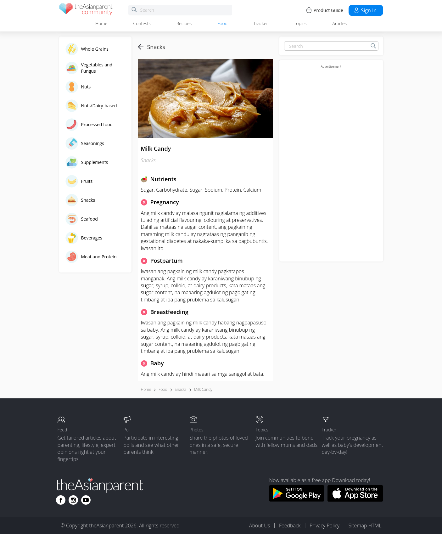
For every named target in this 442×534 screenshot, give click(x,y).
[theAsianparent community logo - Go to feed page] (86, 10)
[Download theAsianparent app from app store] (355, 499)
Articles (339, 23)
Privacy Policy (324, 525)
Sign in (365, 10)
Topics (300, 23)
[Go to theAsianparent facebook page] (60, 500)
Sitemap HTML (365, 525)
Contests (141, 23)
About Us (259, 525)
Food (222, 23)
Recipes (184, 23)
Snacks (181, 389)
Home (101, 23)
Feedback (289, 525)
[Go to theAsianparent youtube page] (86, 500)
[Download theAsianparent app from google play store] (296, 499)
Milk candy (203, 389)
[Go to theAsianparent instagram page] (73, 500)
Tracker (260, 23)
